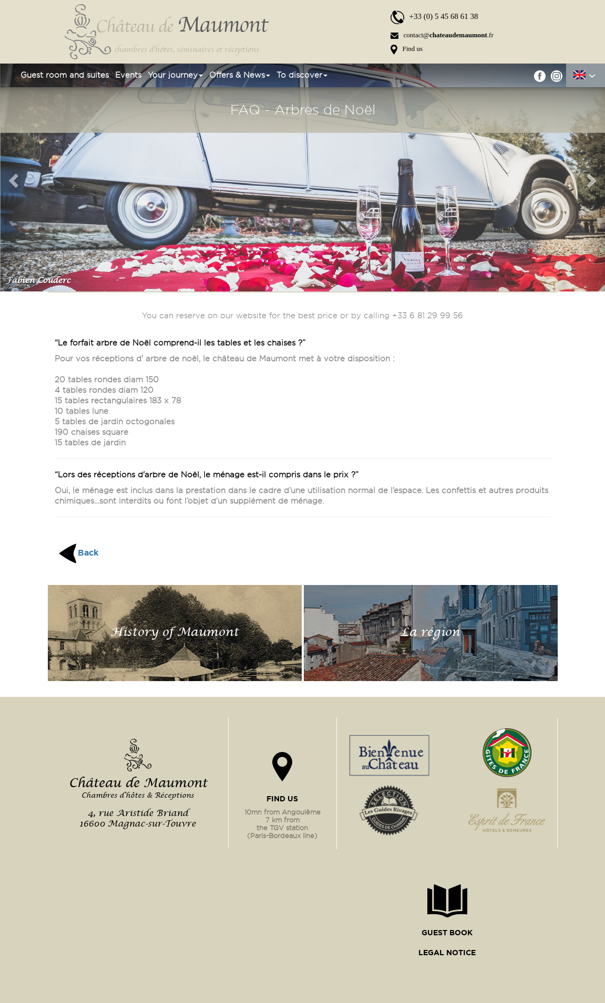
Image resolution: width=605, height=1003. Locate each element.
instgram (556, 76)
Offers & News (239, 75)
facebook (540, 76)
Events (128, 75)
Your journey (175, 75)
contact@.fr (442, 35)
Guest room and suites (64, 75)
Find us (407, 49)
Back (88, 552)
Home (5, 75)
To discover (301, 75)
